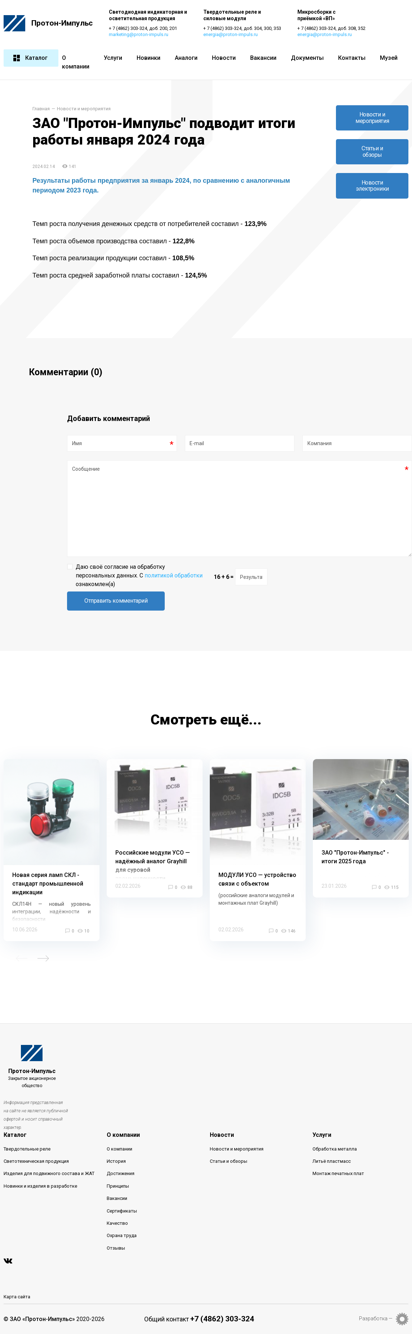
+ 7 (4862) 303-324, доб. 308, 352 (332, 28)
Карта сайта (17, 1297)
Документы (307, 57)
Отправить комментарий (115, 601)
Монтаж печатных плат (338, 1173)
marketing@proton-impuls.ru (139, 34)
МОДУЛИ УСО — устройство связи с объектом (257, 879)
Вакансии (263, 57)
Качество (117, 1223)
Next (43, 959)
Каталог (30, 58)
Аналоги (186, 57)
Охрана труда (122, 1235)
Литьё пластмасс (332, 1161)
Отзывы (116, 1248)
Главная (41, 109)
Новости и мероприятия (84, 109)
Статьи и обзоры (372, 152)
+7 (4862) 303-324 (222, 1319)
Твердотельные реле (27, 1149)
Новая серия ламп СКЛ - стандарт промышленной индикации (47, 884)
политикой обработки (174, 575)
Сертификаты (122, 1211)
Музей (389, 57)
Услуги (113, 57)
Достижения (120, 1173)
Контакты (352, 57)
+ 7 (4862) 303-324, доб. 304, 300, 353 (242, 28)
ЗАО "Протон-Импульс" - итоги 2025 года (355, 857)
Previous (21, 959)
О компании (75, 62)
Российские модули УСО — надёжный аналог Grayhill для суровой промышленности (152, 866)
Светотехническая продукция (36, 1161)
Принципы (118, 1186)
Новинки (148, 57)
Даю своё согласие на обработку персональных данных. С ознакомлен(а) (139, 575)
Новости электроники (372, 186)
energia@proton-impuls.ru (230, 34)
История (116, 1161)
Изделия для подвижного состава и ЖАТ (49, 1173)
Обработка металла (335, 1149)
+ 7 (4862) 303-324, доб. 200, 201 (143, 28)
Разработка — (376, 1319)
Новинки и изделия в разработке (40, 1186)
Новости (224, 57)
